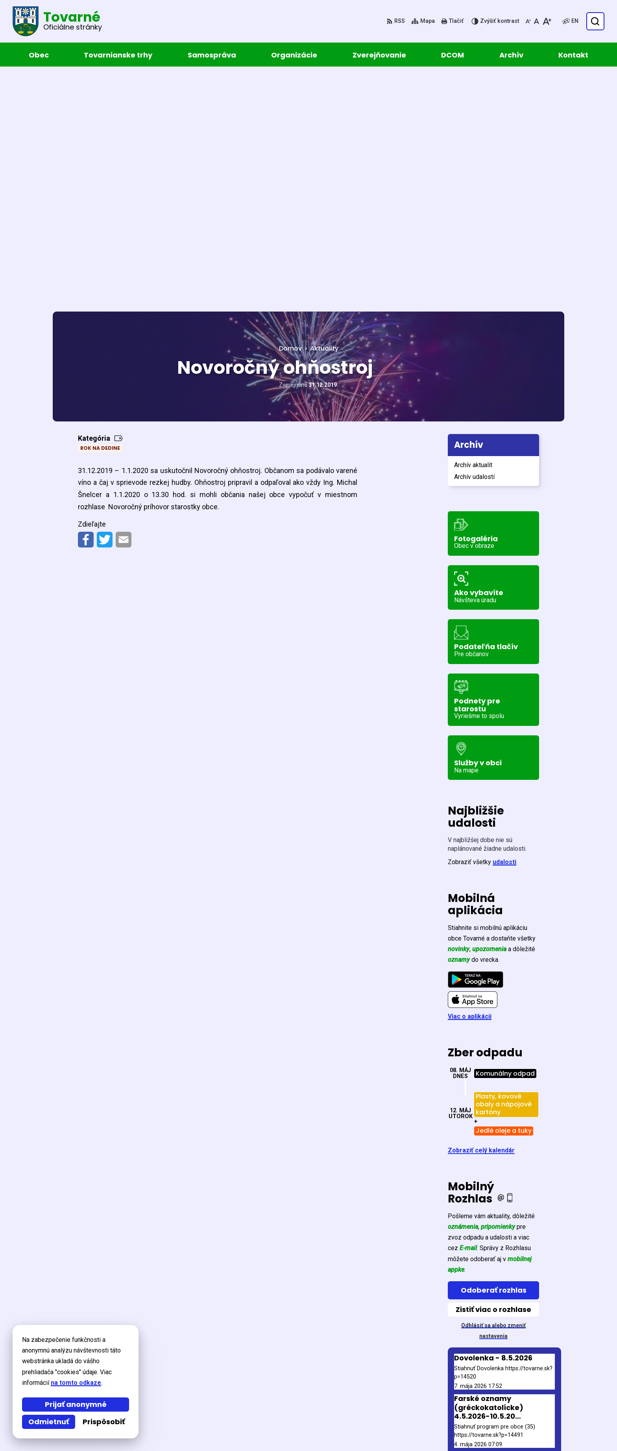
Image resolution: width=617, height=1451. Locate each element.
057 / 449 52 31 (500, 1401)
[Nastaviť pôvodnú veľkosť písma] (536, 21)
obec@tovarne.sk (505, 1411)
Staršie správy (475, 1237)
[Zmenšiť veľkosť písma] (528, 21)
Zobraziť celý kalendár (481, 918)
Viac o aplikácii (469, 784)
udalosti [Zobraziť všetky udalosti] (504, 629)
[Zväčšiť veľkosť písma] (547, 21)
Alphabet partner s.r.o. (160, 1345)
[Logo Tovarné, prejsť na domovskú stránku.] (57, 21)
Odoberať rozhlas (493, 1058)
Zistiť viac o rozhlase (493, 1077)
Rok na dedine (100, 215)
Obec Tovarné (120, 1353)
